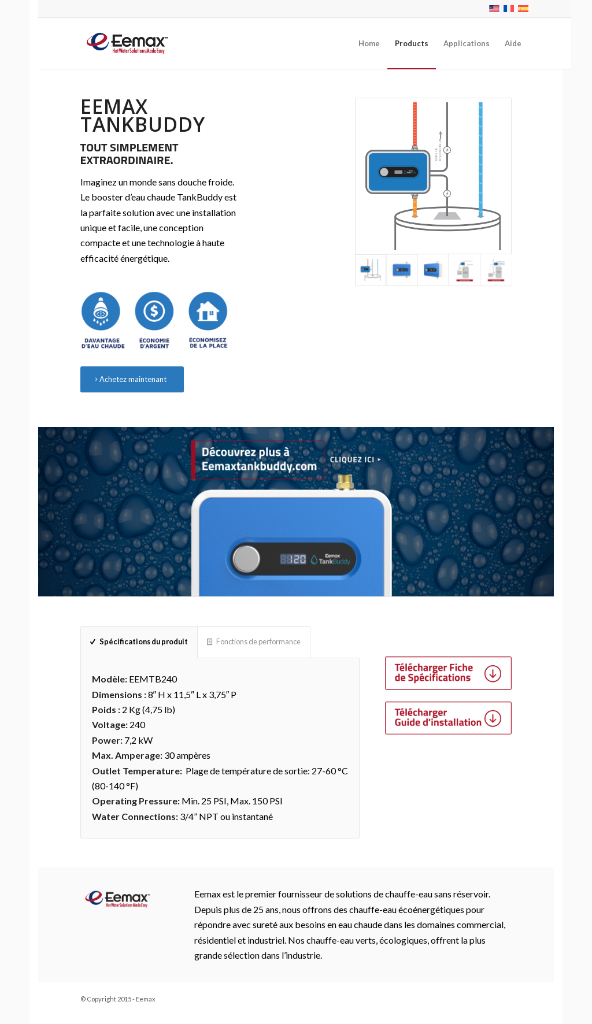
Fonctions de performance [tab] (254, 641)
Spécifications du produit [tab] (139, 641)
